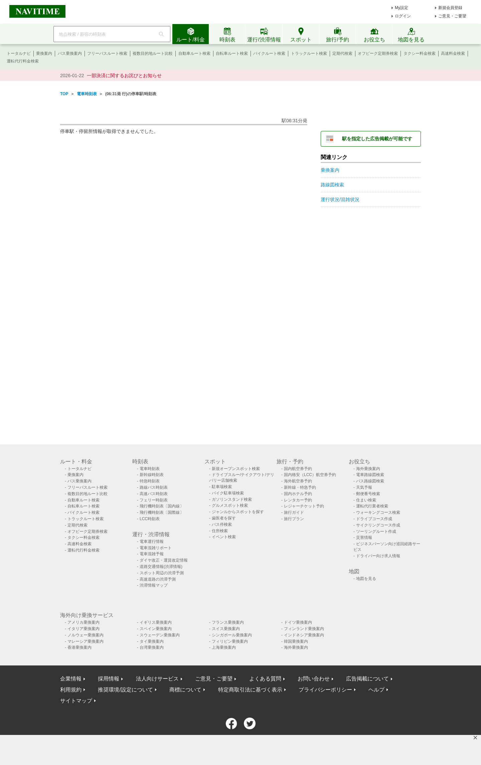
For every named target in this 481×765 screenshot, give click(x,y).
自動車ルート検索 (194, 53)
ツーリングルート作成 (376, 531)
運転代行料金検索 (23, 61)
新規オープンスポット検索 (236, 468)
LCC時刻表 (150, 518)
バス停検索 (222, 524)
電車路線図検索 (370, 474)
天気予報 (364, 487)
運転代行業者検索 (372, 506)
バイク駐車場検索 (228, 493)
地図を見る (366, 578)
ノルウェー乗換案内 (85, 635)
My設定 (401, 7)
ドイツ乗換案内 (298, 622)
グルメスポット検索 (230, 505)
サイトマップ (76, 701)
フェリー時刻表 (154, 500)
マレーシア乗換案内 (85, 641)
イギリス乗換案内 (156, 622)
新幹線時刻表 (152, 474)
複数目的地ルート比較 (153, 53)
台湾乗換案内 (152, 647)
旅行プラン (294, 518)
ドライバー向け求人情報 (378, 556)
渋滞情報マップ (154, 585)
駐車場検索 (222, 486)
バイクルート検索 (269, 53)
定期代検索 (342, 53)
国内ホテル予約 (298, 493)
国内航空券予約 (298, 468)
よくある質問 (265, 678)
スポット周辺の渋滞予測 (162, 573)
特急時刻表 (150, 481)
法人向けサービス (157, 678)
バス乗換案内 (70, 53)
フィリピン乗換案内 (230, 641)
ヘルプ (376, 690)
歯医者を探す (224, 518)
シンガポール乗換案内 (232, 635)
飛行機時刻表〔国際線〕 (162, 512)
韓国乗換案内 (296, 641)
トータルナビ (19, 53)
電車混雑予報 (152, 554)
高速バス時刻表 (154, 493)
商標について (185, 690)
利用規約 (71, 690)
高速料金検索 (453, 53)
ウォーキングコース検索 (378, 512)
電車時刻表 (87, 94)
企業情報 (71, 678)
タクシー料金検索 (420, 53)
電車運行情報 (152, 541)
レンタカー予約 (298, 500)
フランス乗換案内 (228, 622)
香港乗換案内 (79, 647)
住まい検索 (366, 500)
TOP (64, 94)
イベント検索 (224, 536)
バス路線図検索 (370, 481)
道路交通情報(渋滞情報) (161, 566)
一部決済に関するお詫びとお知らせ (124, 75)
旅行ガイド (294, 512)
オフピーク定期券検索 (378, 53)
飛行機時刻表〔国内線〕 (162, 506)
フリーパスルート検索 (107, 53)
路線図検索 (332, 184)
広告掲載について (367, 678)
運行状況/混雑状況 (340, 199)
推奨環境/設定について (125, 690)
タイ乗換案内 (152, 641)
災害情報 (364, 537)
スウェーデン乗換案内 (160, 635)
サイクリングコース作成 (378, 525)
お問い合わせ (314, 678)
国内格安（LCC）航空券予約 (310, 474)
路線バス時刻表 (154, 487)
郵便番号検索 (368, 493)
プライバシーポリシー (325, 690)
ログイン (403, 16)
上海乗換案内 (224, 647)
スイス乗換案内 (226, 628)
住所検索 (220, 530)
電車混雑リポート (156, 548)
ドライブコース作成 (374, 518)
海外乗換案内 (368, 468)
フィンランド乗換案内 (304, 628)
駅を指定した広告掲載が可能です (377, 138)
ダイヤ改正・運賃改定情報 (164, 560)
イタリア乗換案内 (83, 628)
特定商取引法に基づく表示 (250, 690)
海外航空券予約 (298, 481)
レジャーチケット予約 (304, 506)
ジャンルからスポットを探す (238, 511)
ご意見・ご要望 (452, 16)
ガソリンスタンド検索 (232, 499)
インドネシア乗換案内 (304, 635)
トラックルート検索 (309, 53)
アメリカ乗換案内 (83, 622)
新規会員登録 (450, 7)
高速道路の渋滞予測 (158, 579)
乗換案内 (44, 53)
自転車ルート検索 (232, 53)
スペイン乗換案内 (156, 628)
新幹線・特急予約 (300, 487)
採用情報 (108, 678)
